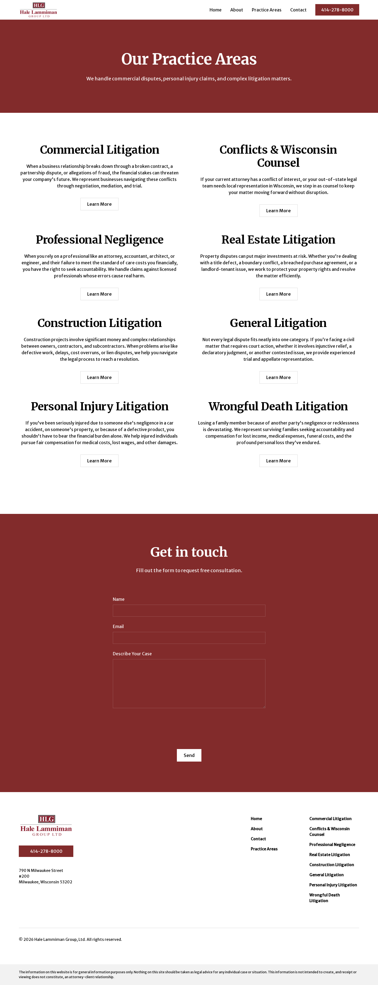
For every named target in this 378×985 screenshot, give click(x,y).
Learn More (99, 204)
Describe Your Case (132, 653)
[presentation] (154, 725)
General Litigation (326, 874)
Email (118, 626)
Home (216, 10)
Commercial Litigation (330, 818)
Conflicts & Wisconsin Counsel (329, 831)
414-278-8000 (337, 10)
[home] (38, 10)
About (236, 10)
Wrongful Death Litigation (324, 898)
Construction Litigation (331, 864)
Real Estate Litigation (329, 854)
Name (119, 599)
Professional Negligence (332, 844)
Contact (298, 10)
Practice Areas (267, 10)
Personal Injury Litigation (333, 885)
